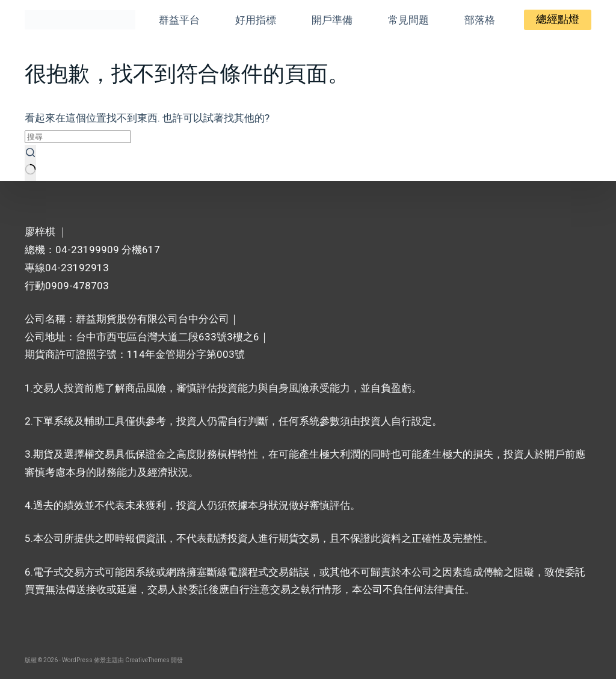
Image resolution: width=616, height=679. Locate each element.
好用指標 (255, 20)
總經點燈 (557, 19)
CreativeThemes (147, 660)
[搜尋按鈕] (30, 163)
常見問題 (408, 20)
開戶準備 (332, 20)
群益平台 (179, 20)
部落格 (479, 20)
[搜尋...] (78, 137)
